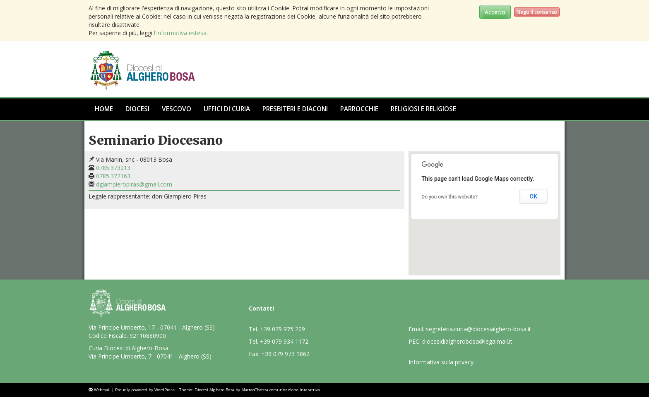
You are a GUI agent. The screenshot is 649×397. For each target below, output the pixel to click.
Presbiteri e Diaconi (295, 109)
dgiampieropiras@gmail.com (134, 184)
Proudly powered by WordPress (145, 389)
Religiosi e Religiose (423, 109)
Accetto (495, 12)
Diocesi (137, 109)
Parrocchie (359, 109)
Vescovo (176, 109)
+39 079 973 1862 (285, 354)
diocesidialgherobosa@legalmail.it (467, 341)
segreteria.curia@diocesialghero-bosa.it (478, 329)
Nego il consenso (537, 11)
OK (533, 196)
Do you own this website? (449, 197)
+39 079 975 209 (282, 329)
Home (104, 109)
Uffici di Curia (227, 109)
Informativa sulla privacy (441, 362)
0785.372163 (113, 176)
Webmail (102, 389)
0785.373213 (113, 168)
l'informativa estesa (180, 33)
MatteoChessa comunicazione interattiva (280, 389)
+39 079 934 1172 (284, 341)
